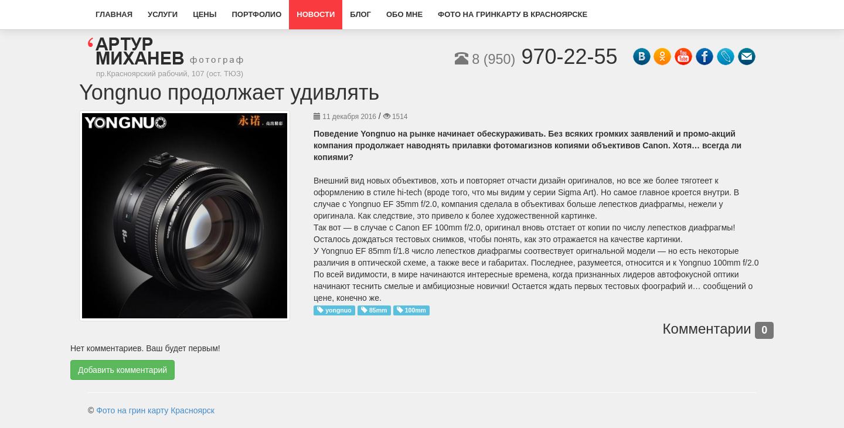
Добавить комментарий (122, 370)
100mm (415, 310)
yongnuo (338, 310)
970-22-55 (536, 57)
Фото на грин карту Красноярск (155, 410)
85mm (378, 310)
